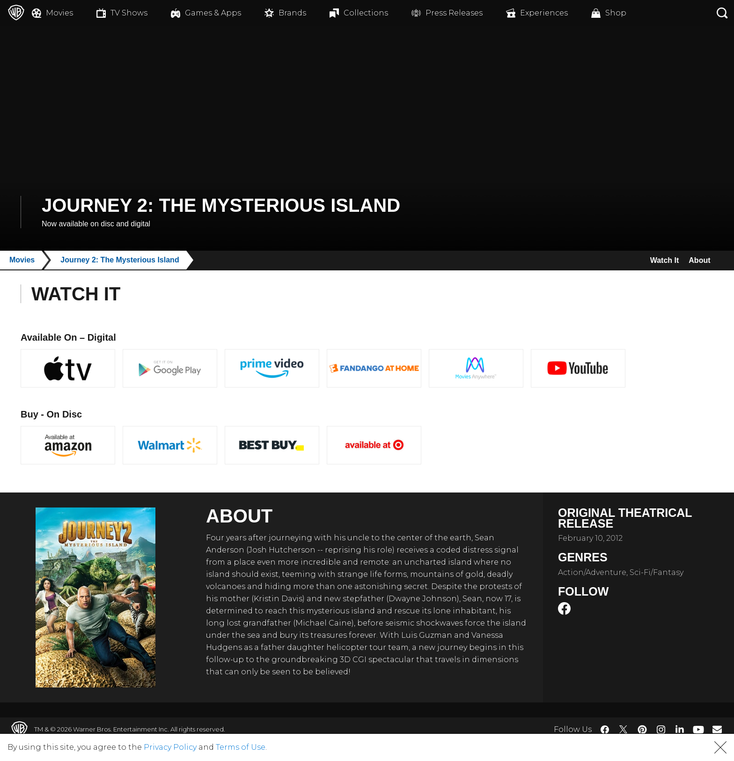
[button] (720, 747)
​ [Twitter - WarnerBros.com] (623, 729)
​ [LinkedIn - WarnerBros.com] (679, 728)
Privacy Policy (170, 747)
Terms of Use (240, 747)
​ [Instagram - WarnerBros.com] (661, 729)
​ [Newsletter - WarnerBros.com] (717, 729)
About (697, 260)
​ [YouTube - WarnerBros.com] (698, 729)
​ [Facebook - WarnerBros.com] (604, 729)
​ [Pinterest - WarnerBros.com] (642, 729)
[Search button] (722, 13)
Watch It (657, 260)
